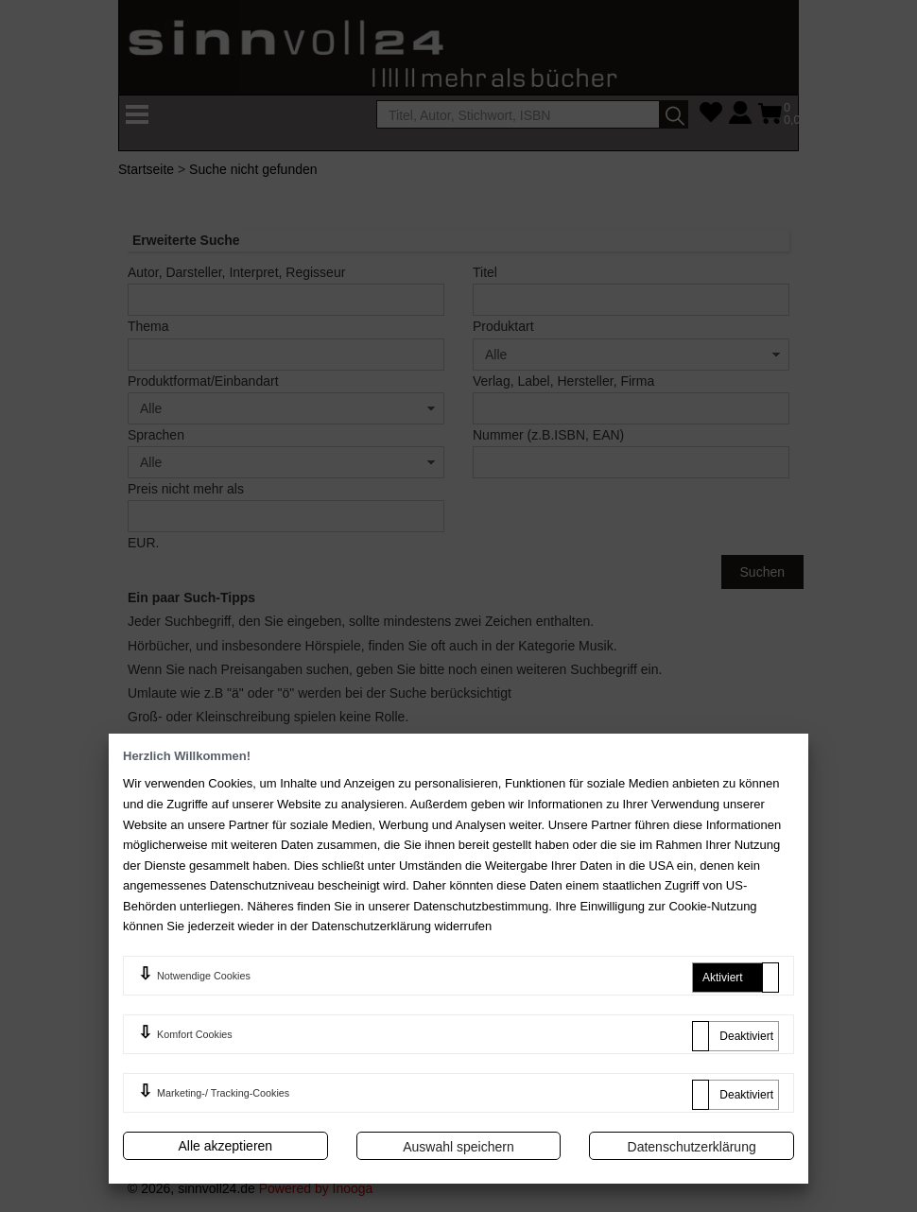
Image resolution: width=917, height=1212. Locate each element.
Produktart (503, 326)
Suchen (762, 572)
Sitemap (678, 1010)
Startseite (146, 169)
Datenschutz (347, 1024)
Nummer (548, 434)
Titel (485, 272)
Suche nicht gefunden (253, 169)
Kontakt (676, 908)
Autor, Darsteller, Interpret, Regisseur (236, 272)
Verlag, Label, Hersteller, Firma (563, 381)
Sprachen (156, 434)
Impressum (342, 961)
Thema (148, 326)
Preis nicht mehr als (186, 488)
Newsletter (513, 1037)
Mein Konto (515, 935)
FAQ (375, 764)
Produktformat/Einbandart (203, 381)
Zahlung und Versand (545, 961)
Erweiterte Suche (704, 935)
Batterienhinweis (703, 1037)
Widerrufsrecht (353, 992)
